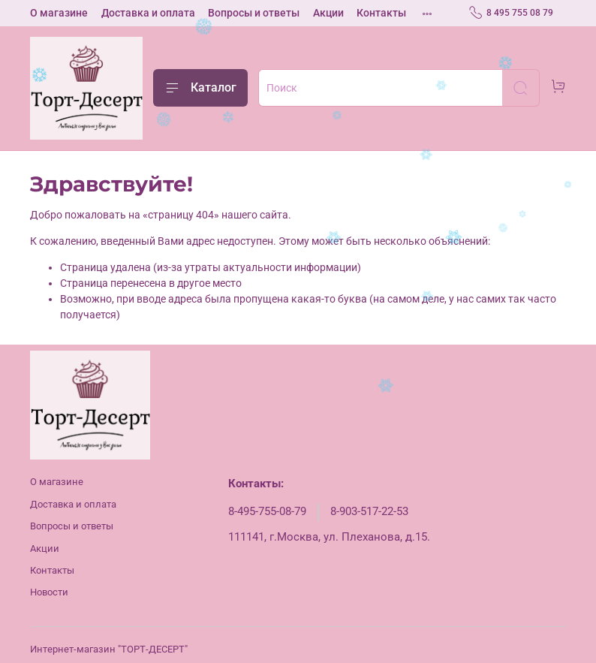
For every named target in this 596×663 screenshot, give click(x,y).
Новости (49, 592)
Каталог (200, 88)
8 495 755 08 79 (510, 13)
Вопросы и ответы (254, 13)
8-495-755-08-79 (267, 511)
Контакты (381, 13)
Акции (328, 13)
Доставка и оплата (148, 13)
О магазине (59, 13)
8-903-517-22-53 (369, 511)
